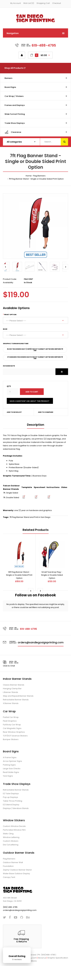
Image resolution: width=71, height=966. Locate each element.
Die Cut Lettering (10, 844)
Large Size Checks (11, 768)
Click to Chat (9, 665)
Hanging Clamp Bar (12, 688)
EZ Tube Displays (11, 793)
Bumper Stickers (10, 739)
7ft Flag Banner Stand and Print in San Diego (29, 517)
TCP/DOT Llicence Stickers (15, 735)
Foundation (8, 866)
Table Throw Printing (12, 801)
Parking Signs (9, 764)
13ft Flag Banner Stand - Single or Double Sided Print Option (19, 575)
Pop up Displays (10, 797)
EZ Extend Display (11, 804)
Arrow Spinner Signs (12, 761)
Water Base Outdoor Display (16, 873)
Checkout (56, 3)
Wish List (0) (28, 3)
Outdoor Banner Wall (13, 862)
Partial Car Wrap (11, 717)
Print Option (10, 314)
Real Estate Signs (11, 772)
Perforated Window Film (14, 829)
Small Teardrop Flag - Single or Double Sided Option (52, 575)
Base (5, 329)
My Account (15, 3)
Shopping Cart (43, 3)
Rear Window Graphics (14, 732)
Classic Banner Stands (13, 684)
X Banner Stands (10, 703)
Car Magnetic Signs (12, 728)
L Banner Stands (10, 692)
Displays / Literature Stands (16, 808)
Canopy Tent (9, 877)
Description (35, 425)
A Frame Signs (9, 757)
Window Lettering (11, 837)
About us (42, 957)
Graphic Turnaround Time (15, 343)
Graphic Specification (58, 957)
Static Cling (8, 833)
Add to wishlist (14, 412)
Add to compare (45, 412)
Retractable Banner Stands (16, 699)
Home (29, 175)
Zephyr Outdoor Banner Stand (17, 869)
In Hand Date (9, 366)
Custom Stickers (10, 841)
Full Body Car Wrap (12, 724)
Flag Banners (39, 175)
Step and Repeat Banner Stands (18, 696)
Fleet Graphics (10, 721)
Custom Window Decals (14, 826)
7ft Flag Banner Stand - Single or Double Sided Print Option (36, 178)
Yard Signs (8, 776)
